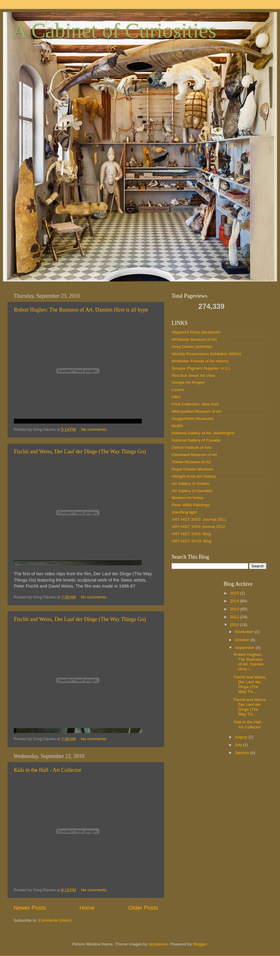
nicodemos (158, 944)
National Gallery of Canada (196, 440)
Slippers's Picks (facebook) (196, 332)
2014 (235, 601)
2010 (235, 624)
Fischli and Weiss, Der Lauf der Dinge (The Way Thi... (250, 684)
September (245, 647)
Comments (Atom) (55, 920)
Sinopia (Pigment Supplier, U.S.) (201, 368)
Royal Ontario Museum (192, 469)
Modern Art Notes (187, 497)
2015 (235, 593)
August (242, 737)
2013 (235, 609)
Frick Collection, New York (195, 404)
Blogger (200, 944)
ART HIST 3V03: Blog (191, 534)
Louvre (178, 389)
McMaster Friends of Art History (200, 361)
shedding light (184, 512)
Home (87, 908)
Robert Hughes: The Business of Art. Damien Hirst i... (249, 662)
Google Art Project (188, 382)
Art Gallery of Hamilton (192, 491)
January (242, 752)
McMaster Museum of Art (194, 339)
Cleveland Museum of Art (194, 454)
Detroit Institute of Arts (192, 447)
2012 (235, 617)
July (239, 745)
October (242, 640)
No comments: (94, 429)
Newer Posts (30, 908)
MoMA (177, 426)
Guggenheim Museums (193, 418)
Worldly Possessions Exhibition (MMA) (206, 354)
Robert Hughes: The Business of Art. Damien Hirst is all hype (81, 310)
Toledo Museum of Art (191, 462)
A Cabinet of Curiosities (114, 30)
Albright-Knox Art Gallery (194, 476)
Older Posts (143, 908)
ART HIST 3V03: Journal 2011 (199, 519)
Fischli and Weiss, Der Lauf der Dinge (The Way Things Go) (80, 452)
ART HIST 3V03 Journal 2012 (198, 526)
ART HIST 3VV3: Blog (191, 541)
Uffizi (176, 397)
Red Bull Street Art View (193, 375)
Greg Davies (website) (192, 346)
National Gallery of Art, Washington (203, 433)
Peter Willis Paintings (191, 505)
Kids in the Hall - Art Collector (47, 770)
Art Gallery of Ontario (191, 483)
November (245, 631)
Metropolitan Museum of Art (196, 411)
